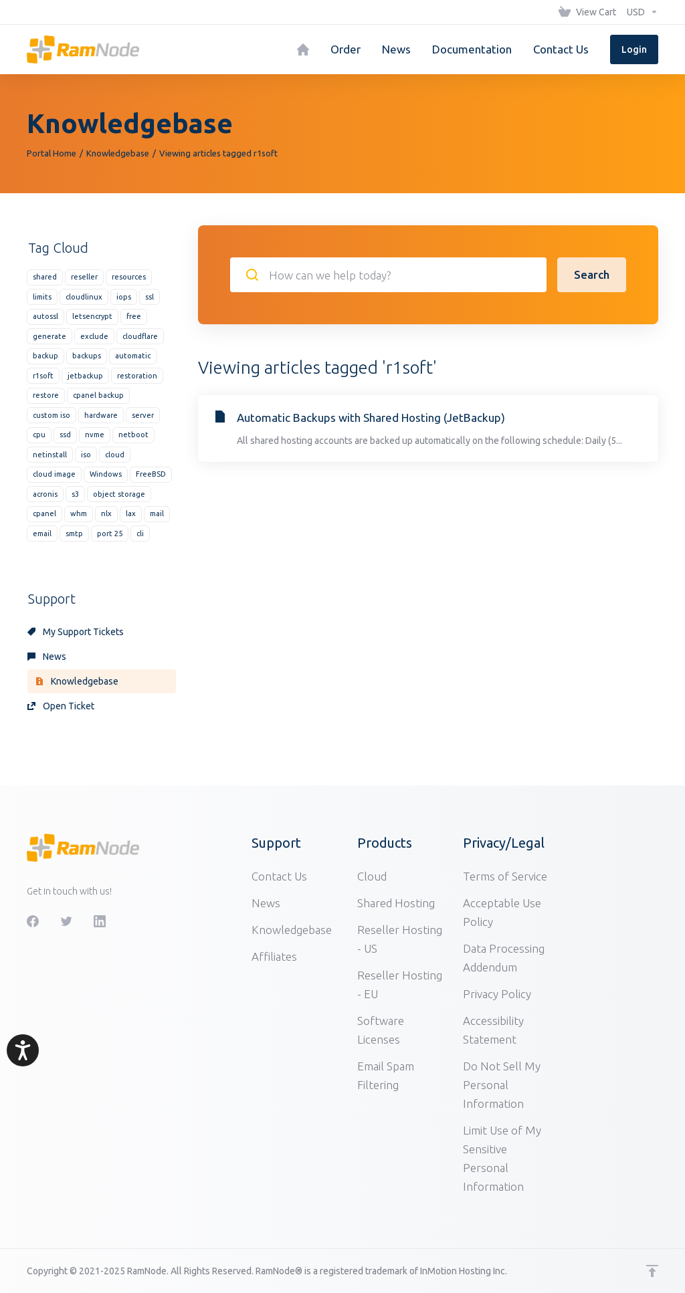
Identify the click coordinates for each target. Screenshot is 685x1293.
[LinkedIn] (99, 921)
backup (45, 356)
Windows (106, 474)
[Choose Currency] (639, 12)
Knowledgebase (117, 153)
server (143, 415)
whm (78, 513)
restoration (137, 376)
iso (86, 455)
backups (86, 356)
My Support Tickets (75, 631)
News (46, 656)
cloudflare (140, 336)
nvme (94, 435)
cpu (39, 435)
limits (42, 297)
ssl (149, 297)
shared (45, 277)
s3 (75, 494)
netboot (133, 435)
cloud (114, 455)
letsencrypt (92, 316)
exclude (94, 336)
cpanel (44, 513)
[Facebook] (33, 921)
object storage (119, 494)
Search (591, 274)
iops (123, 297)
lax (131, 513)
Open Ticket (60, 706)
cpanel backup (98, 395)
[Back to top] (652, 1271)
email (42, 534)
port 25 (109, 534)
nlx (106, 513)
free (133, 316)
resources (129, 277)
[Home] (303, 49)
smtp (74, 534)
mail (157, 513)
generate (49, 336)
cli (140, 534)
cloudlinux (84, 297)
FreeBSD (151, 474)
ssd (65, 435)
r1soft (43, 376)
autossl (45, 316)
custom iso (51, 415)
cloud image (54, 474)
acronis (45, 494)
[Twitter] (66, 921)
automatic (133, 356)
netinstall (50, 455)
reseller (84, 277)
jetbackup (85, 376)
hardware (101, 415)
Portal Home (51, 153)
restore (46, 395)
